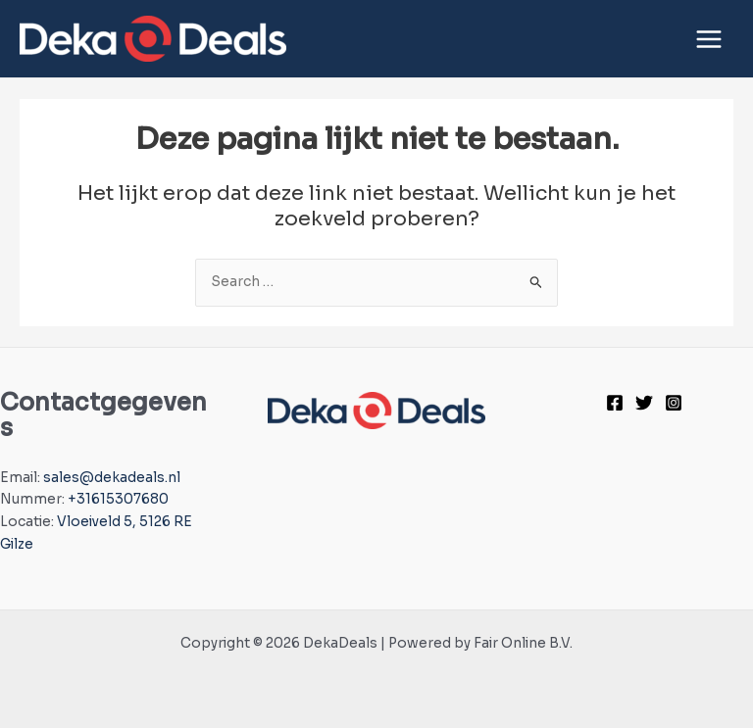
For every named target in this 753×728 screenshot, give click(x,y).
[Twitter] (644, 403)
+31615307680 (118, 499)
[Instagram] (673, 403)
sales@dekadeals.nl (111, 477)
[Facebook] (615, 403)
